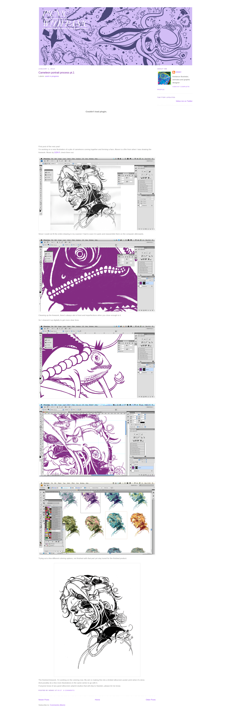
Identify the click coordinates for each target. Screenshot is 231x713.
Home (97, 700)
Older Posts (151, 700)
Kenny (178, 72)
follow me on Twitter (184, 101)
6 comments (69, 690)
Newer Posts (43, 700)
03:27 (59, 690)
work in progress (52, 76)
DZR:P (57, 152)
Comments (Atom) (57, 705)
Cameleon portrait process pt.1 (56, 72)
